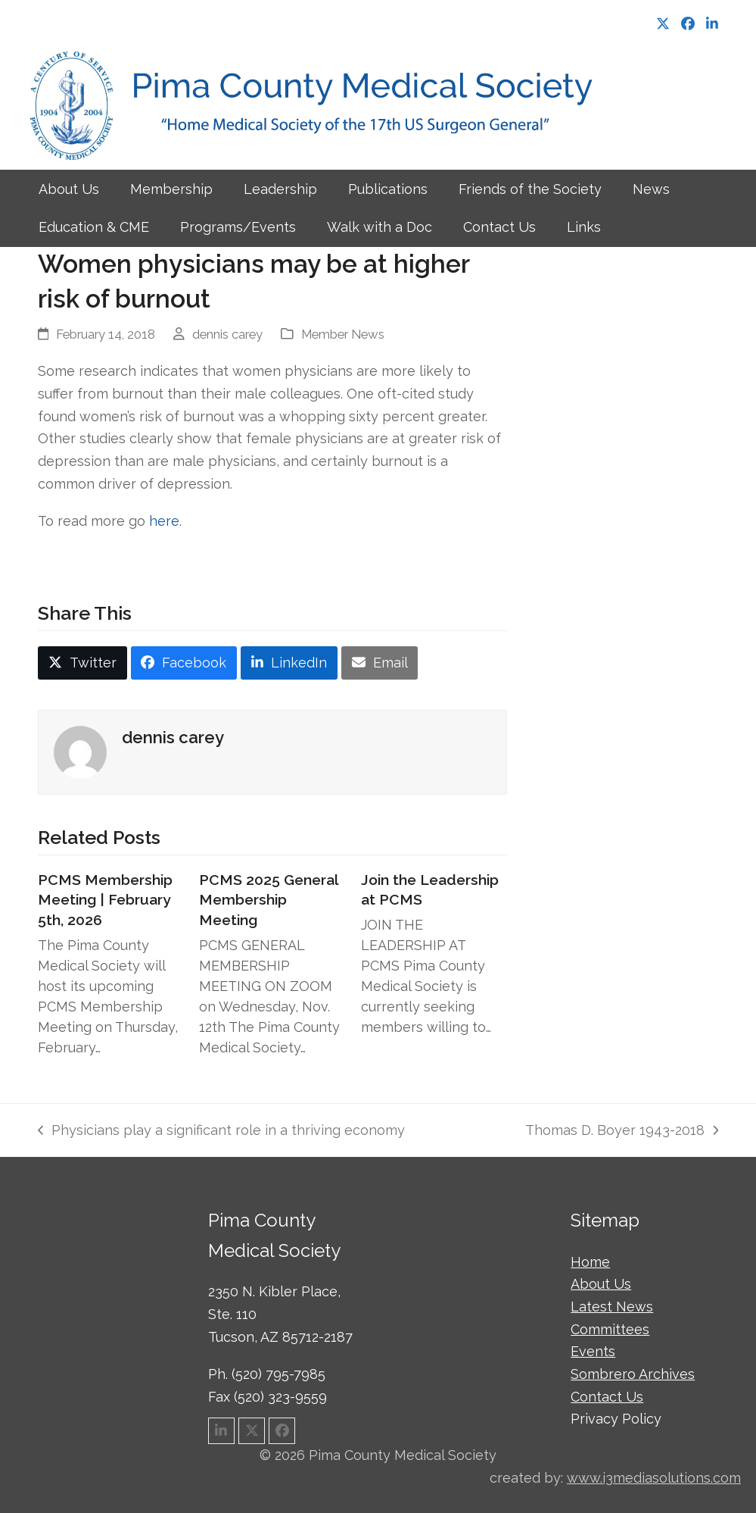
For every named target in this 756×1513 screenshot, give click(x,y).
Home (590, 1262)
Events (593, 1351)
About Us (601, 1284)
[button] (82, 663)
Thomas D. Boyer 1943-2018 (621, 1132)
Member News (342, 334)
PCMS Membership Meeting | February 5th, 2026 (105, 900)
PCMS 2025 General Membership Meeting (268, 900)
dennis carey (227, 334)
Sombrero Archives (633, 1374)
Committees (610, 1329)
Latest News (612, 1306)
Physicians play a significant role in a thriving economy (221, 1132)
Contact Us (607, 1397)
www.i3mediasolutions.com (654, 1478)
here (164, 521)
